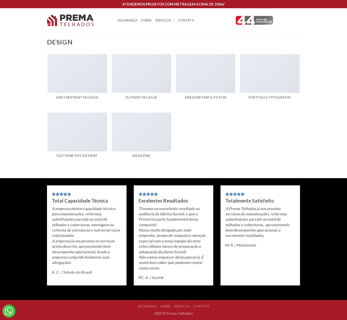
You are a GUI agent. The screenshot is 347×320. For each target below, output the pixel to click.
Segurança (127, 20)
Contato (186, 20)
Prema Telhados (180, 313)
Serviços (165, 20)
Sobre (146, 20)
